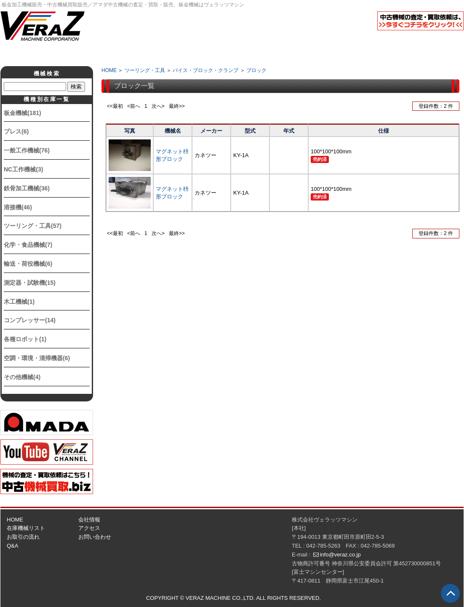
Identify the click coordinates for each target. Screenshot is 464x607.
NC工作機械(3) (23, 169)
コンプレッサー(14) (30, 320)
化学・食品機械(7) (28, 244)
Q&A (267, 53)
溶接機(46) (18, 207)
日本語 (400, 39)
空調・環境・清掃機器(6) (37, 358)
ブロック (256, 70)
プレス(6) (16, 131)
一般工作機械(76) (27, 150)
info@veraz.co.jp (340, 554)
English (442, 39)
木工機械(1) (19, 301)
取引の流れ (196, 53)
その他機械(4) (22, 377)
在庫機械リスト (26, 528)
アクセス (337, 53)
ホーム (56, 53)
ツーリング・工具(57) (32, 225)
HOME (109, 70)
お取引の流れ (23, 537)
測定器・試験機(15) (30, 282)
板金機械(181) (22, 113)
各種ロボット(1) (25, 339)
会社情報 (126, 53)
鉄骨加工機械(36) (27, 188)
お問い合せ (407, 53)
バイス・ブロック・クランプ (205, 70)
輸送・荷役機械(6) (28, 263)
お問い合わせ (94, 537)
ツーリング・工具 (145, 70)
